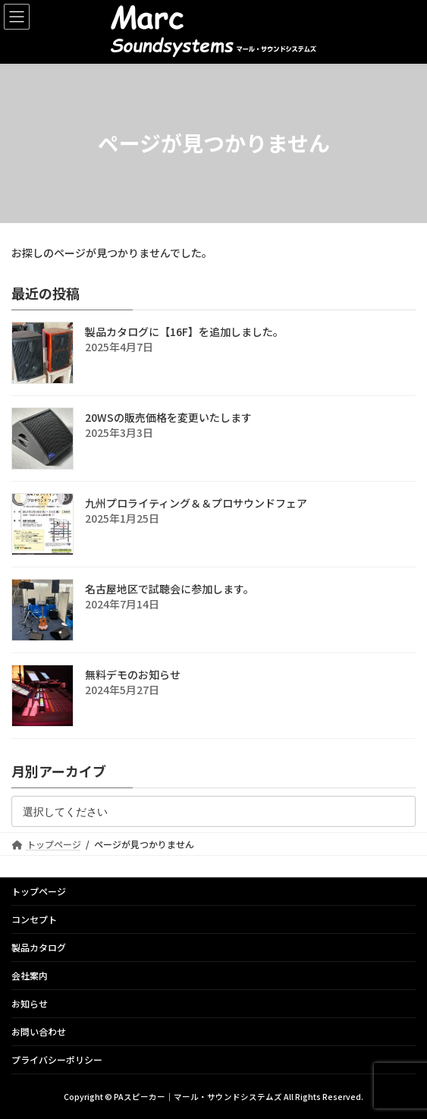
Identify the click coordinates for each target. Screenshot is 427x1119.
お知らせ (29, 1003)
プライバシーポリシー (56, 1059)
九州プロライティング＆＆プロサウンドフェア (196, 503)
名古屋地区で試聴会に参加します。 (169, 588)
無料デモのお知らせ (133, 674)
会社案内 (29, 975)
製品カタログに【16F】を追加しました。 (184, 331)
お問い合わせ (38, 1031)
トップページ (38, 891)
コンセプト (34, 919)
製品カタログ (38, 947)
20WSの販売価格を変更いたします (168, 417)
